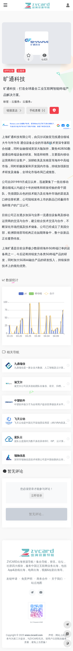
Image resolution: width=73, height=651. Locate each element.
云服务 (21, 70)
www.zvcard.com (34, 635)
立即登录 (36, 495)
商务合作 (42, 578)
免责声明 (26, 578)
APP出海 (8, 70)
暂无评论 (15, 471)
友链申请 (11, 578)
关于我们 (57, 578)
